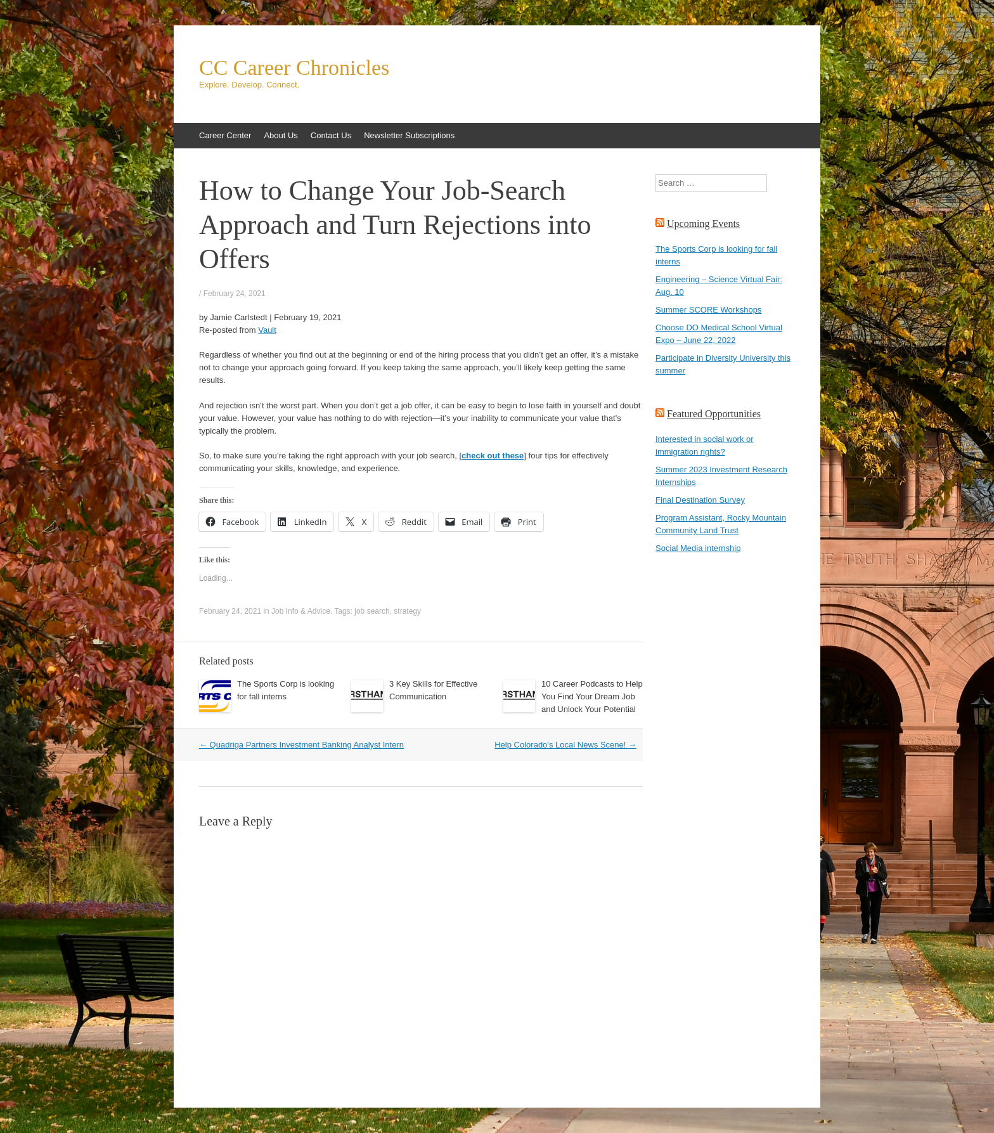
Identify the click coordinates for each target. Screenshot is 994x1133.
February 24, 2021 (234, 293)
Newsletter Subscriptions (409, 135)
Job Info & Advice (300, 611)
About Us (280, 135)
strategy (407, 611)
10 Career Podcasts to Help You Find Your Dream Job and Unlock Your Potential (592, 696)
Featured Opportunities (714, 413)
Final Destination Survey (700, 500)
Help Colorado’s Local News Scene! (565, 744)
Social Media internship (697, 548)
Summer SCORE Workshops (708, 309)
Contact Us (331, 135)
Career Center (225, 135)
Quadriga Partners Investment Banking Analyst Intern (301, 744)
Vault (267, 330)
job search (371, 611)
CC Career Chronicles (294, 68)
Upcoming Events (703, 223)
